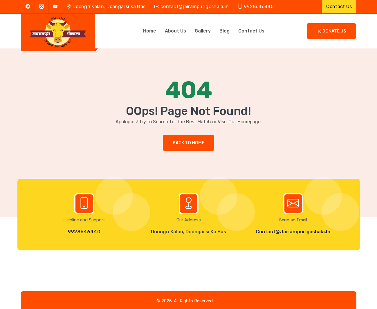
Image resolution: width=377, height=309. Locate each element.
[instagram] (41, 6)
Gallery (203, 31)
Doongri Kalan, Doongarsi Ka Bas (105, 6)
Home (149, 31)
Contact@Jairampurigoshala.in (293, 231)
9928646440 (84, 231)
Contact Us (339, 6)
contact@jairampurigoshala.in (191, 6)
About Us (175, 31)
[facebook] (28, 6)
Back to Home (188, 142)
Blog (224, 31)
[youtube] (55, 6)
